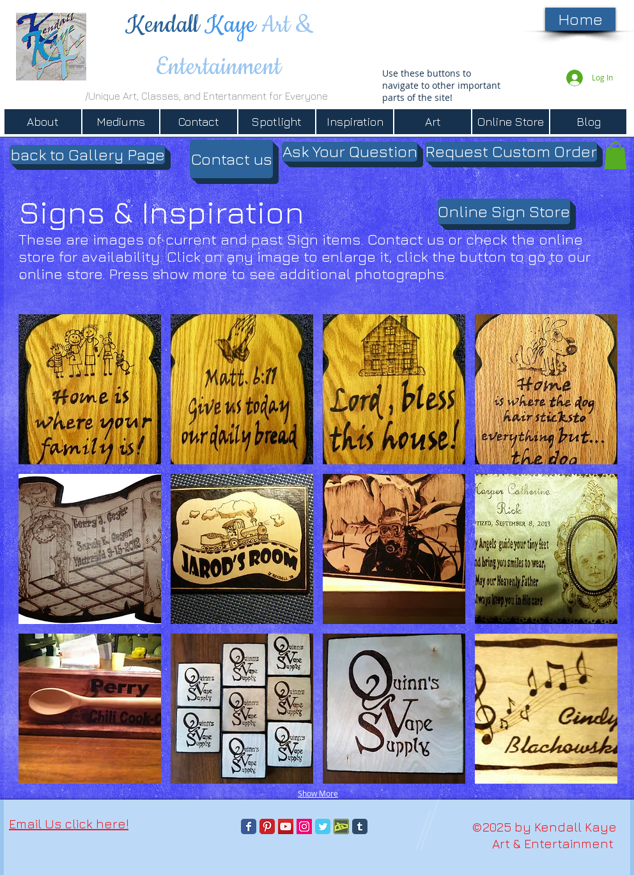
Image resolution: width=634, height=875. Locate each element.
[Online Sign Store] (504, 211)
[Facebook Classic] (248, 826)
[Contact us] (231, 159)
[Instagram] (304, 826)
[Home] (580, 19)
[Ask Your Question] (349, 152)
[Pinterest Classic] (267, 826)
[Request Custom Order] (511, 152)
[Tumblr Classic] (359, 826)
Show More (318, 793)
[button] (87, 154)
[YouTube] (285, 826)
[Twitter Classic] (322, 826)
